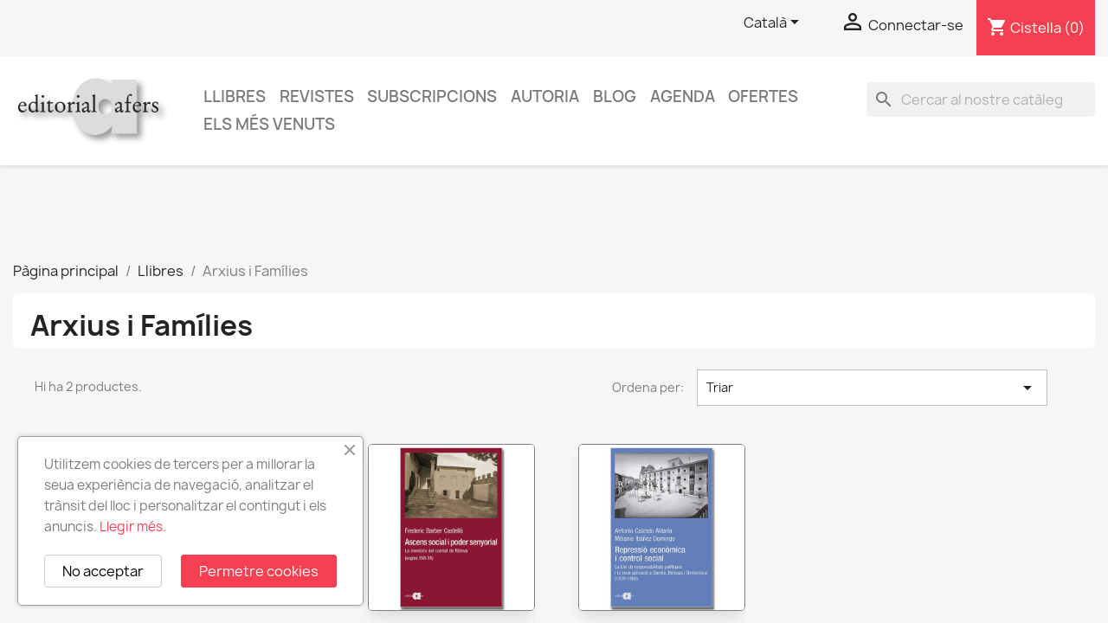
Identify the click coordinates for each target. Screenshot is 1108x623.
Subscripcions (432, 96)
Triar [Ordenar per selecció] (872, 387)
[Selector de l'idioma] (774, 23)
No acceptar (103, 571)
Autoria (545, 96)
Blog (614, 96)
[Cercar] (980, 99)
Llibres (234, 96)
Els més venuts (269, 124)
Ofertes (763, 96)
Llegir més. (133, 526)
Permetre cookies (259, 571)
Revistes (317, 96)
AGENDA (682, 96)
